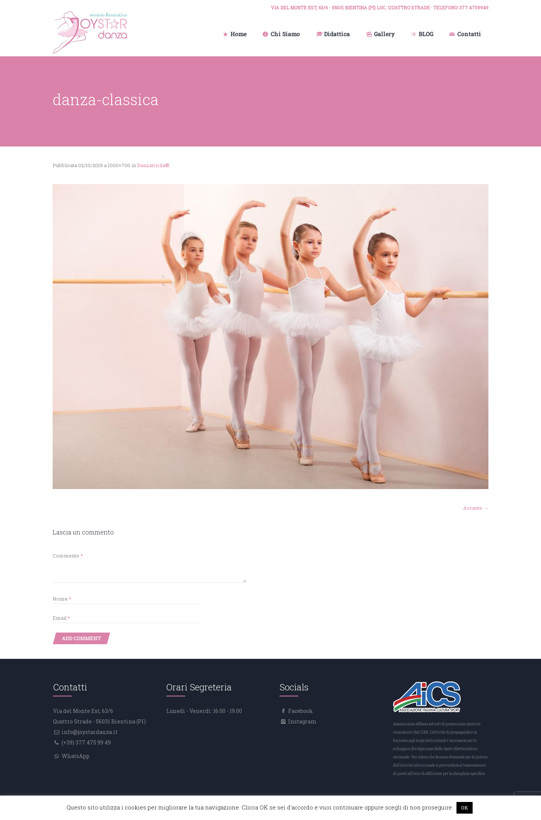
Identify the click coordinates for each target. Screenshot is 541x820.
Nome (62, 598)
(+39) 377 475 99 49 (85, 742)
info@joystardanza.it (89, 731)
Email (61, 618)
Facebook (300, 710)
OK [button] (464, 807)
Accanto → (475, 507)
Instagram (302, 721)
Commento (68, 555)
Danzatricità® (153, 165)
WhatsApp (74, 756)
